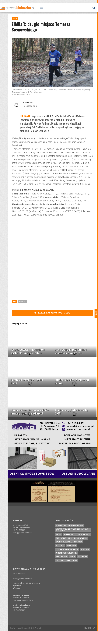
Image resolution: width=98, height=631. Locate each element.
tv (57, 560)
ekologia (60, 546)
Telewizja (82, 557)
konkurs (85, 549)
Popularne (61, 525)
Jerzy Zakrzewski (68, 560)
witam (58, 534)
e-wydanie (71, 546)
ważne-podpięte (75, 525)
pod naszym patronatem (67, 549)
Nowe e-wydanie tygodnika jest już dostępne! (72, 530)
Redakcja (28, 102)
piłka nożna (61, 557)
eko (70, 538)
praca (72, 557)
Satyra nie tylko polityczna (77, 534)
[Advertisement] (52, 238)
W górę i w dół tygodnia (66, 553)
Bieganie (22, 301)
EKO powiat (61, 538)
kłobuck (78, 542)
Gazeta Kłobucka (64, 542)
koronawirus (80, 538)
